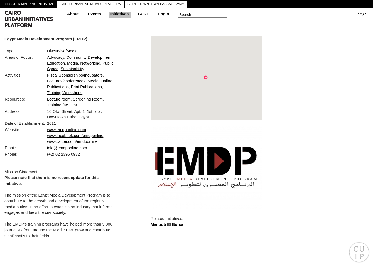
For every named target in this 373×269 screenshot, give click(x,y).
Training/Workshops (64, 93)
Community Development (88, 57)
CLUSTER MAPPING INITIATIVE (29, 4)
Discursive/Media (62, 51)
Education (56, 63)
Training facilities (62, 105)
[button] (205, 77)
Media (72, 63)
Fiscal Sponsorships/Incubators (75, 75)
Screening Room (88, 99)
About (73, 14)
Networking (90, 63)
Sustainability (72, 69)
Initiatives (119, 14)
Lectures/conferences (66, 81)
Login (163, 14)
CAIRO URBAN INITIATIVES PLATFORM (90, 4)
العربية (363, 13)
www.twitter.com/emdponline (72, 141)
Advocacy (55, 57)
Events (94, 14)
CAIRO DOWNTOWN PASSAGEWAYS (156, 4)
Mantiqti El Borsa (167, 224)
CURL (143, 14)
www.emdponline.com (66, 130)
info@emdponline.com (67, 148)
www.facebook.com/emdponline (75, 135)
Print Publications (86, 87)
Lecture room (59, 99)
